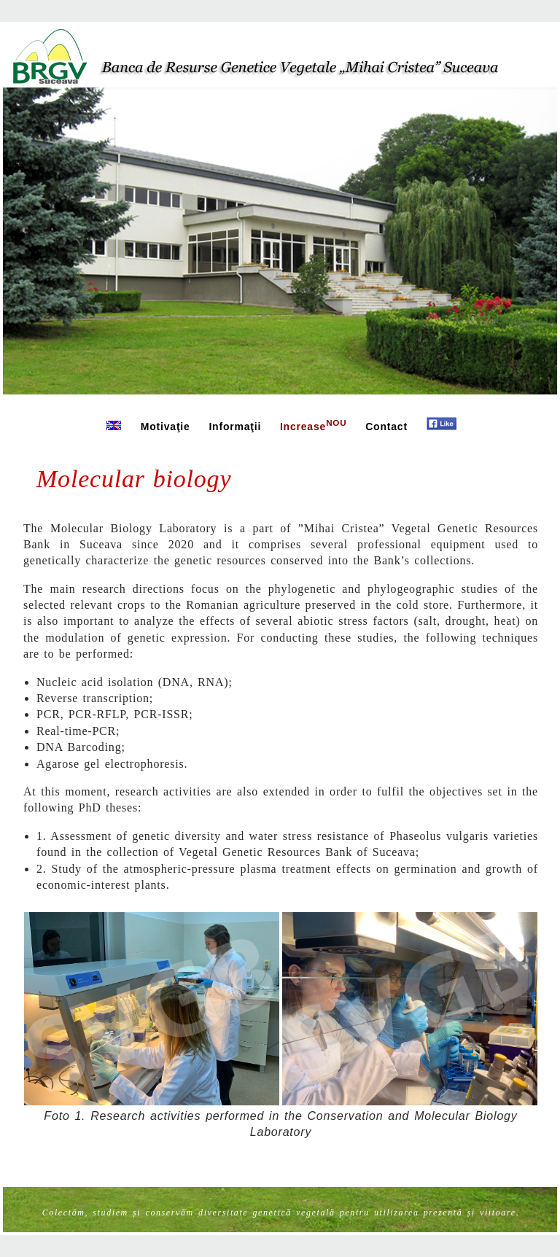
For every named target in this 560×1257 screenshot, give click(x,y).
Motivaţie (165, 426)
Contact (386, 426)
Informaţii (235, 426)
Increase (313, 425)
